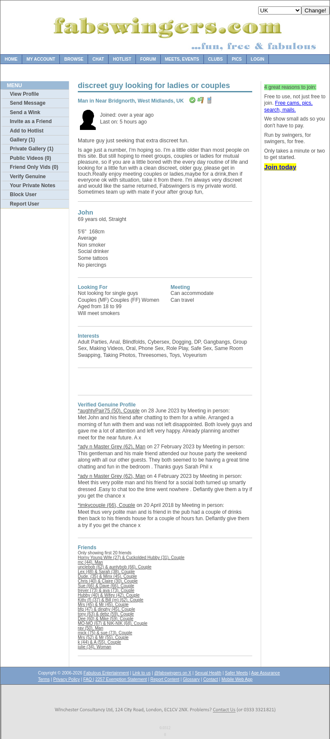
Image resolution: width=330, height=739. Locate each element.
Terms (44, 679)
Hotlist (122, 59)
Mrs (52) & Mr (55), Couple (103, 637)
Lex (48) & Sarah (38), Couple (106, 571)
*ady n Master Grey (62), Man (111, 447)
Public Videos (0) (30, 158)
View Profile (24, 94)
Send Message (27, 103)
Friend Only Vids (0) (34, 167)
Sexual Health (208, 673)
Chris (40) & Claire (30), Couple (108, 581)
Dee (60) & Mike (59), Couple (105, 618)
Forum (148, 59)
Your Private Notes (32, 185)
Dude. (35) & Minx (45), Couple (107, 576)
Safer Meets (236, 673)
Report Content (165, 679)
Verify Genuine (28, 177)
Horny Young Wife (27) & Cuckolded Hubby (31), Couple (131, 557)
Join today (280, 167)
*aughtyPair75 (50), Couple (109, 411)
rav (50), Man (90, 628)
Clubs (215, 59)
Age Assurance (265, 673)
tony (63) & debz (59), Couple (106, 614)
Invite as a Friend (31, 121)
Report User (24, 204)
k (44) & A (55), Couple (99, 642)
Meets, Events (182, 59)
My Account (41, 59)
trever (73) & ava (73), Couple (106, 590)
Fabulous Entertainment (106, 673)
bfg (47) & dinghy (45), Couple (106, 609)
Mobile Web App (237, 679)
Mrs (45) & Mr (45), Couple (103, 604)
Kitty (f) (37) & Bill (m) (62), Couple (110, 600)
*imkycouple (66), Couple (106, 505)
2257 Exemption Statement (121, 679)
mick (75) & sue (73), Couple (105, 632)
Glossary (191, 679)
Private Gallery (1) (31, 149)
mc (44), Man (90, 562)
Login (258, 59)
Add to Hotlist (27, 131)
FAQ (88, 679)
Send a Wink (25, 112)
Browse (73, 59)
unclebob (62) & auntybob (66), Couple (114, 567)
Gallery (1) (22, 140)
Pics (237, 59)
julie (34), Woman (94, 647)
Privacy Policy (66, 679)
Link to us (142, 673)
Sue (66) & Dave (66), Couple (106, 585)
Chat (98, 59)
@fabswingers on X (173, 673)
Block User (23, 194)
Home (11, 59)
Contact (210, 679)
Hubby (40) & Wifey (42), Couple (109, 595)
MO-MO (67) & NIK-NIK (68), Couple (112, 623)
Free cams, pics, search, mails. (288, 106)
